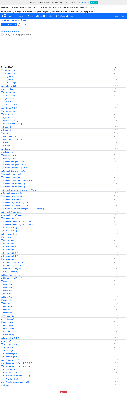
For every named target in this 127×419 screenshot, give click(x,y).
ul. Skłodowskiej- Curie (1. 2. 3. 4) (15, 366)
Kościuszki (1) (7, 249)
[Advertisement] (63, 50)
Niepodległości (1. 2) (10, 275)
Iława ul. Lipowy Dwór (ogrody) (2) (16, 183)
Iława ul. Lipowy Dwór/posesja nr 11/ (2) (19, 190)
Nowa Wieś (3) (8, 290)
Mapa (31, 16)
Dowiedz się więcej (83, 2)
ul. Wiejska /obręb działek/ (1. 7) (15, 375)
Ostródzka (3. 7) (8, 325)
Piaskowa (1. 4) (8, 331)
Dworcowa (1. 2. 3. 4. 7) (11, 139)
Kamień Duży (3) (9, 227)
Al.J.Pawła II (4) (8, 98)
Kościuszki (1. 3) (8, 246)
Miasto (70, 16)
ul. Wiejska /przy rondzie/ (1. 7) (15, 382)
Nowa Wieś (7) (8, 281)
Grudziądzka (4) (8, 155)
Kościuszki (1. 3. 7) (9, 253)
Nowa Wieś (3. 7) (9, 284)
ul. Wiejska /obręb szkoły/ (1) (14, 379)
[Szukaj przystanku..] (65, 34)
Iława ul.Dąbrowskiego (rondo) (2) (16, 221)
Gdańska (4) (7, 142)
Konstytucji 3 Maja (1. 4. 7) (13, 237)
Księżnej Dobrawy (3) (11, 268)
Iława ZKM (8, 15)
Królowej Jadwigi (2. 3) (11, 265)
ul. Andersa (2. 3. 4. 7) (11, 357)
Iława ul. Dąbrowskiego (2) (13, 171)
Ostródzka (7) (7, 319)
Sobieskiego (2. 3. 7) (10, 350)
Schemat (22, 16)
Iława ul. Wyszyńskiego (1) (13, 212)
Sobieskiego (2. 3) (9, 347)
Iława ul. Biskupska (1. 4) (12, 161)
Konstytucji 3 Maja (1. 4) (12, 234)
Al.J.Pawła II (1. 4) (9, 95)
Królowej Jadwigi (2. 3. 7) (12, 262)
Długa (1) (6, 127)
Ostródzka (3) (7, 316)
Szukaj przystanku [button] (9, 24)
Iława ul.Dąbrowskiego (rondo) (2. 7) (17, 224)
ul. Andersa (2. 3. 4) (10, 353)
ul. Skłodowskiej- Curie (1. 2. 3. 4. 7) (16, 363)
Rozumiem (94, 2)
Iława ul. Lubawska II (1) (12, 199)
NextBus (60, 16)
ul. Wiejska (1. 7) (9, 372)
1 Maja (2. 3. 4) (8, 70)
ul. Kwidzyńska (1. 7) (10, 360)
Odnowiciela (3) (8, 303)
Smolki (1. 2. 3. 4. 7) (10, 338)
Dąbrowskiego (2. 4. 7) (11, 124)
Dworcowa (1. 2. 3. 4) (10, 136)
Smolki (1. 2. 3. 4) (9, 344)
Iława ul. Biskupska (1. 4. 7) (13, 165)
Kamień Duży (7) (9, 231)
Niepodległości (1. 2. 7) (11, 278)
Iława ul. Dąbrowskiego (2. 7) (14, 168)
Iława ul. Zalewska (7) (11, 218)
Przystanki (48, 16)
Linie (39, 16)
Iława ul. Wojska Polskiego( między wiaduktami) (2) (23, 209)
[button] (24, 24)
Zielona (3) (6, 385)
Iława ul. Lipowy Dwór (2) (12, 174)
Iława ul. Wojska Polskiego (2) (14, 202)
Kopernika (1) (7, 240)
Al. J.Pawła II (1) (8, 89)
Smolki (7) (6, 341)
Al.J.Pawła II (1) (8, 92)
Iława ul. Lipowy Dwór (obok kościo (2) (18, 180)
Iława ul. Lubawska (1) (11, 193)
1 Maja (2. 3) (7, 76)
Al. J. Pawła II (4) (8, 83)
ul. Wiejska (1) (8, 369)
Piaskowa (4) (7, 335)
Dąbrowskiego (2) (9, 120)
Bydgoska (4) (7, 114)
